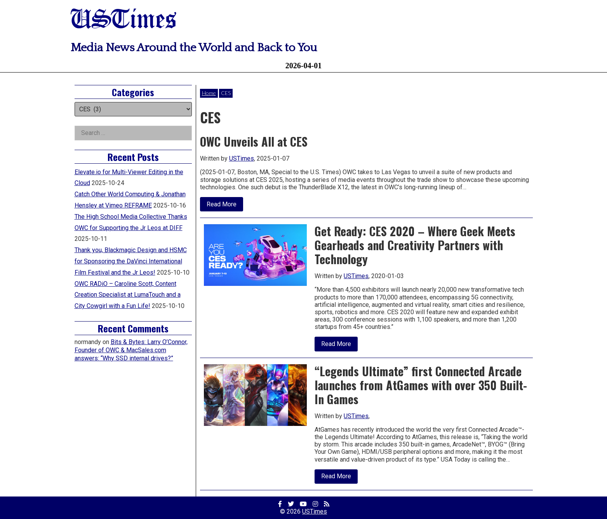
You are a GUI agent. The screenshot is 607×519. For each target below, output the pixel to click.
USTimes (123, 20)
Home (209, 93)
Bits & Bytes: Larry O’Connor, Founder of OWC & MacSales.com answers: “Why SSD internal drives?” (131, 350)
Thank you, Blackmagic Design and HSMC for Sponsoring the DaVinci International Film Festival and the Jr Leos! (131, 261)
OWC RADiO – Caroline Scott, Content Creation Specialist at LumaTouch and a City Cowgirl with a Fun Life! (128, 295)
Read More (225, 206)
